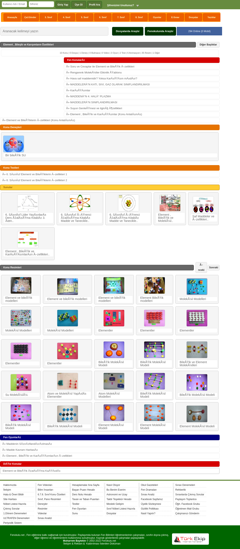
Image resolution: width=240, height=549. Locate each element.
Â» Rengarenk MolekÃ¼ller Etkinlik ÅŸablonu (94, 72)
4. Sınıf (66, 17)
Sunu (75, 513)
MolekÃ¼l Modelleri (193, 299)
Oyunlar (157, 17)
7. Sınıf (121, 17)
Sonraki (213, 267)
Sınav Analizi (45, 518)
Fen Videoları (45, 485)
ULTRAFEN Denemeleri (16, 518)
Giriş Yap (62, 4)
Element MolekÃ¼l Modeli (111, 426)
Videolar (42, 513)
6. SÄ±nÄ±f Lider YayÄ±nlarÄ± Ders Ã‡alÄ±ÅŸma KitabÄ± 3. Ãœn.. (25, 217)
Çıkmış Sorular (11, 508)
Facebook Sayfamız (152, 499)
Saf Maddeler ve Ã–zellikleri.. (203, 218)
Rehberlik (180, 489)
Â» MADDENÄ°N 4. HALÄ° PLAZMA (88, 96)
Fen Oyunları (79, 508)
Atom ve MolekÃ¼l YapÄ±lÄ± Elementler (66, 395)
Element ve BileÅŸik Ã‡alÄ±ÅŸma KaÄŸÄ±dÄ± (32, 470)
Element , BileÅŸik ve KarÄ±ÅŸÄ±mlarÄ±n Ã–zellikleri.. (27, 253)
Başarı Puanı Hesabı (83, 489)
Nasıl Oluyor (113, 485)
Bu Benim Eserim (116, 489)
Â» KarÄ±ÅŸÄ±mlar (78, 90)
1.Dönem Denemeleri (15, 513)
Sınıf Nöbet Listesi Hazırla (121, 508)
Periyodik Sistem (12, 522)
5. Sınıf (84, 17)
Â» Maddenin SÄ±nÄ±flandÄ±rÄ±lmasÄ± (27, 443)
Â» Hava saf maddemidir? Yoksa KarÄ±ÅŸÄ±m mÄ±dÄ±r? (101, 78)
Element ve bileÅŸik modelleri (18, 299)
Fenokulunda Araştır (160, 31)
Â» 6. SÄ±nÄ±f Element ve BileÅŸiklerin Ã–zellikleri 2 (34, 180)
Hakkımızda (9, 485)
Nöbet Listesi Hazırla (14, 504)
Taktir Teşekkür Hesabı (119, 499)
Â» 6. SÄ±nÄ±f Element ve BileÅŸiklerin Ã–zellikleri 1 (34, 174)
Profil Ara (94, 4)
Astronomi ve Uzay (117, 494)
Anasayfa (12, 17)
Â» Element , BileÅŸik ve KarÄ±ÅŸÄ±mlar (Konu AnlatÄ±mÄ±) (104, 114)
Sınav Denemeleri (185, 485)
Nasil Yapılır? (148, 513)
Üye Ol (79, 4)
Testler (75, 504)
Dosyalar (193, 17)
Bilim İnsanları (45, 489)
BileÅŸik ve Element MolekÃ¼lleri (193, 363)
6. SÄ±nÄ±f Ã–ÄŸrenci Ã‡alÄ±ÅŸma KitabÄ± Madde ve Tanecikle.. (76, 217)
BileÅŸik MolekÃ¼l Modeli (111, 363)
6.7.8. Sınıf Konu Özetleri (51, 494)
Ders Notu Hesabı (82, 494)
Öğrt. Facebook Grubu (187, 504)
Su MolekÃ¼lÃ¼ (16, 394)
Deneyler (43, 504)
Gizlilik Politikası (150, 508)
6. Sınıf (103, 17)
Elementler (105, 330)
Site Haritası (10, 499)
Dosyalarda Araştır (127, 31)
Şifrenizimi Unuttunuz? (120, 5)
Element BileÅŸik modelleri (151, 299)
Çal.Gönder (30, 17)
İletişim (7, 489)
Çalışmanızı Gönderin (187, 513)
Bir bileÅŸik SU (15, 155)
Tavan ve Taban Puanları (85, 499)
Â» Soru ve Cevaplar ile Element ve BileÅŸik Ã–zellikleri (100, 66)
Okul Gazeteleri (149, 485)
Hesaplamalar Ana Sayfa (85, 485)
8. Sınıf (139, 17)
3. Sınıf (48, 17)
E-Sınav (175, 17)
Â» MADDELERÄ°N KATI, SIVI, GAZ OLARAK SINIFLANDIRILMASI (108, 84)
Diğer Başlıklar (208, 44)
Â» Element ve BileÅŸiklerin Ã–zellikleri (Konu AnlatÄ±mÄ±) (38, 120)
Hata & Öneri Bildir (13, 494)
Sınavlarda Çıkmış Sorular (189, 494)
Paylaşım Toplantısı (186, 499)
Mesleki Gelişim (115, 504)
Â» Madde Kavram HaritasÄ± (20, 449)
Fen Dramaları (149, 489)
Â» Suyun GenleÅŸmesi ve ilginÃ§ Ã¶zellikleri (94, 108)
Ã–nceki (201, 267)
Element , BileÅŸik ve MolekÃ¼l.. (165, 217)
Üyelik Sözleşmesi (151, 504)
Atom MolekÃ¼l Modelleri (109, 395)
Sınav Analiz (148, 494)
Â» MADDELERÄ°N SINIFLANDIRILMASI (91, 102)
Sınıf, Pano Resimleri (49, 499)
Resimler (42, 508)
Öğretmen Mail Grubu (187, 508)
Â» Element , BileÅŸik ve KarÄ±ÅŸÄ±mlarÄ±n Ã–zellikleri (37, 455)
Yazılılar (211, 17)
